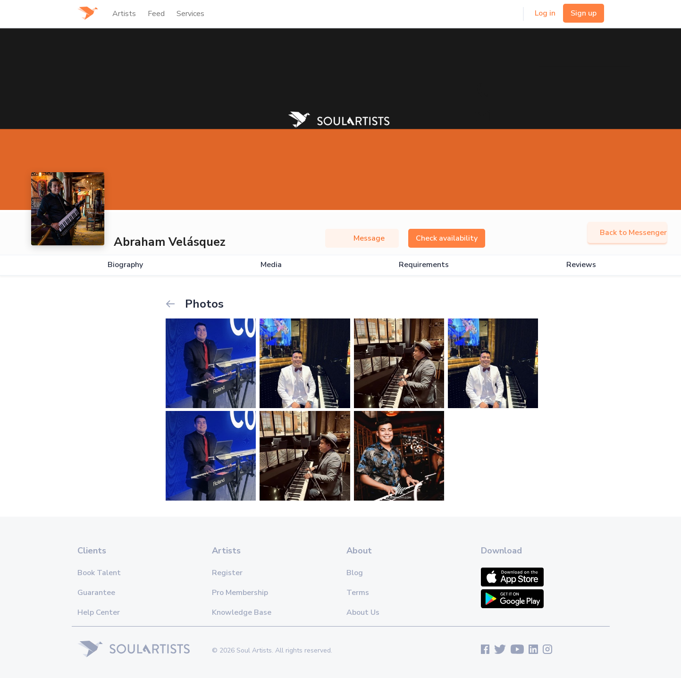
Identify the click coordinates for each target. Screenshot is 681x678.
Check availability (447, 238)
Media (271, 265)
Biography (125, 265)
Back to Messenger (627, 232)
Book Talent (99, 573)
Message (362, 238)
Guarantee (96, 592)
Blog (354, 573)
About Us (362, 612)
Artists (124, 13)
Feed (156, 13)
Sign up (584, 13)
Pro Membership (240, 592)
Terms (357, 592)
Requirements (424, 265)
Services (190, 13)
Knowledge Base (241, 612)
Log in (545, 13)
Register (227, 573)
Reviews (581, 265)
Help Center (98, 612)
